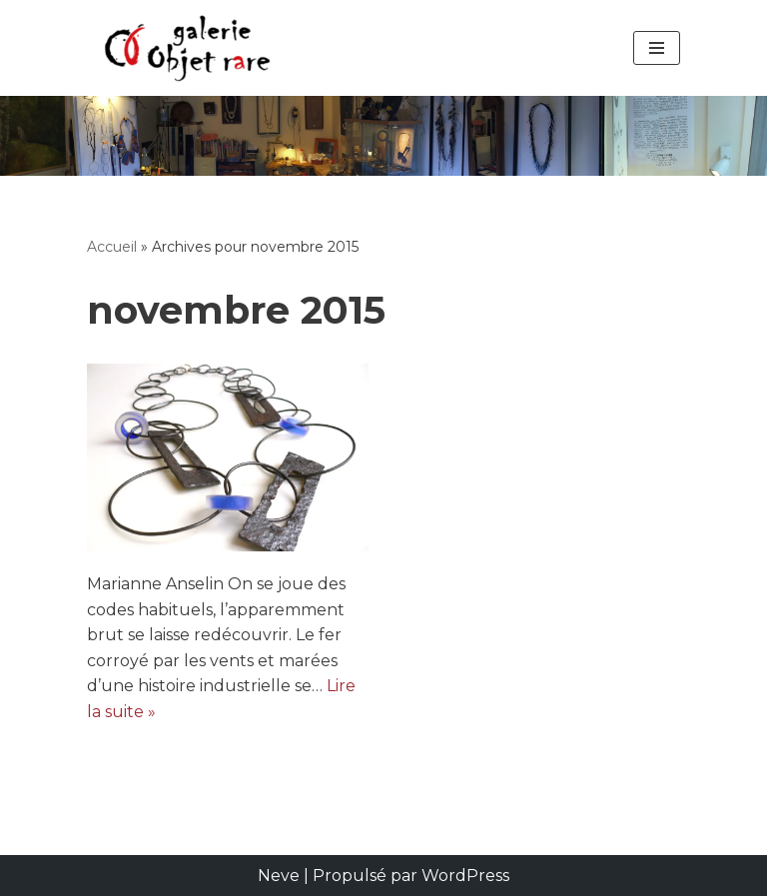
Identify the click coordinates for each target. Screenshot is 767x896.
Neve (279, 875)
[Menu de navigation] (656, 48)
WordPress (465, 875)
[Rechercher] (384, 136)
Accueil (112, 247)
